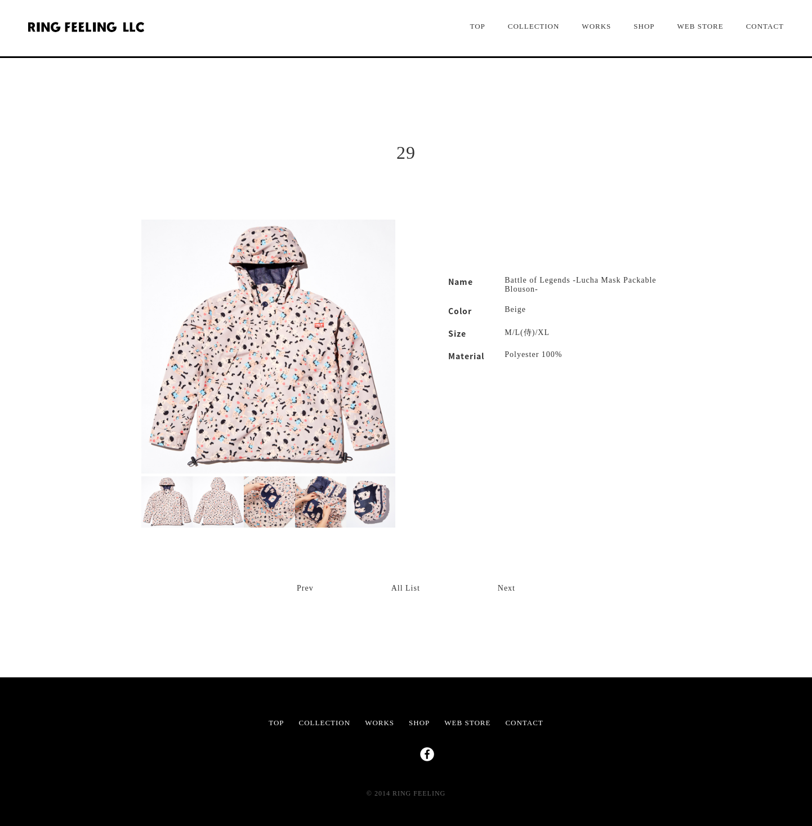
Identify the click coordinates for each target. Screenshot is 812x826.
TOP (477, 26)
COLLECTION (534, 26)
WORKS (596, 26)
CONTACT (765, 26)
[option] (268, 347)
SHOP (643, 26)
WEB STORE (700, 26)
